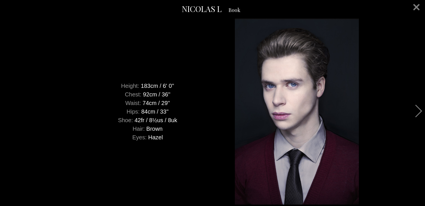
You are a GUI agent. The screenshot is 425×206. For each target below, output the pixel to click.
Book (234, 10)
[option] (212, 112)
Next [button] (418, 111)
